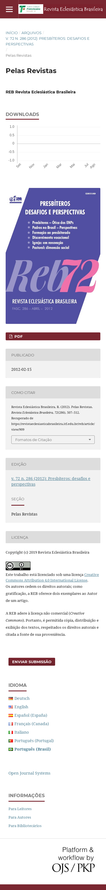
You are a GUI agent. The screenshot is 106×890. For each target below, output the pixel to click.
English (21, 706)
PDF (18, 336)
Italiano (21, 732)
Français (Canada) (31, 723)
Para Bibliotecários (25, 825)
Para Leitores (20, 808)
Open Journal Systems (29, 773)
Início (12, 32)
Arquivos (31, 32)
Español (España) (30, 715)
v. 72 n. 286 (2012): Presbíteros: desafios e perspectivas (48, 41)
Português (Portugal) (34, 740)
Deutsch (22, 698)
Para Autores (19, 817)
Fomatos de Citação (33, 439)
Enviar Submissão (31, 661)
